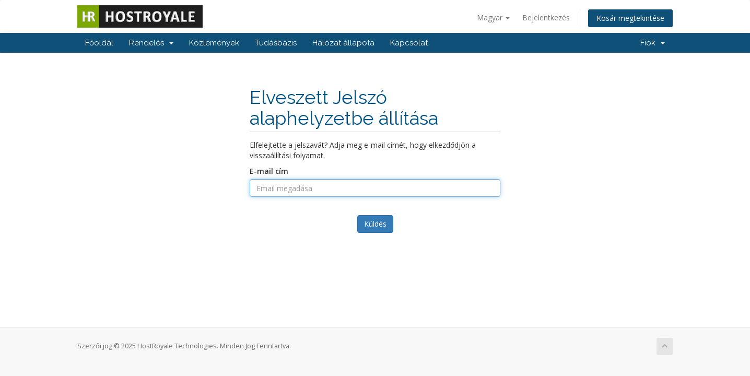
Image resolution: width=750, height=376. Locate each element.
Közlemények (214, 43)
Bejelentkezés (546, 17)
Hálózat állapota (343, 43)
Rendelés (151, 43)
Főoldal (99, 43)
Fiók (652, 43)
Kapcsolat (409, 43)
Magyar (493, 17)
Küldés (375, 224)
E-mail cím (269, 171)
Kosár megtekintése (630, 18)
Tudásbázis (276, 43)
